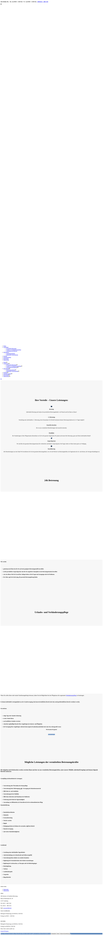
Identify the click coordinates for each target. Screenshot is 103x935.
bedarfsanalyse (51, 734)
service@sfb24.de (7, 908)
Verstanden (53, 933)
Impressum (5, 889)
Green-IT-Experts (5, 931)
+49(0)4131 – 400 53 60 (42, 1)
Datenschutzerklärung (64, 933)
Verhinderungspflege (71, 695)
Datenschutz (6, 890)
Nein (58, 933)
